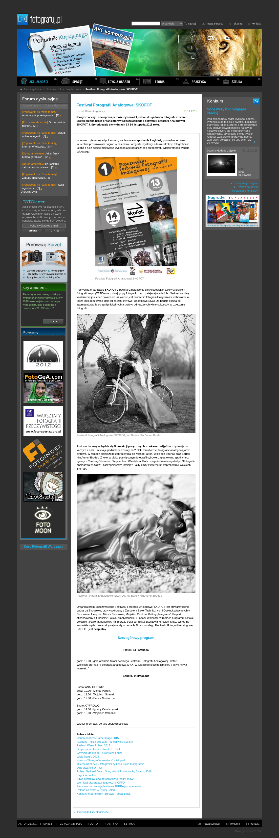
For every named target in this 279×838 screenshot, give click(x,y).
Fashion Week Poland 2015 (93, 745)
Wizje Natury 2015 (88, 756)
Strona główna (30, 89)
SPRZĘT (48, 823)
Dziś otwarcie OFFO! (89, 767)
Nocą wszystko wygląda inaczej (226, 111)
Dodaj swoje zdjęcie (244, 183)
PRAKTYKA (111, 823)
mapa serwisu (215, 23)
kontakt (256, 23)
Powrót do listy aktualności (91, 812)
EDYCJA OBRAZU (71, 823)
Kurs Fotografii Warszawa (43, 546)
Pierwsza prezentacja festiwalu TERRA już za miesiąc (109, 786)
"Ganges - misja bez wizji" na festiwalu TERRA (105, 741)
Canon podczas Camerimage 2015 (98, 737)
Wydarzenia (73, 89)
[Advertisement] (232, 310)
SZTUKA (129, 823)
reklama (237, 23)
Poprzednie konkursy (244, 190)
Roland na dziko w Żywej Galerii (96, 789)
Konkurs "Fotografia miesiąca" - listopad (101, 760)
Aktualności (54, 89)
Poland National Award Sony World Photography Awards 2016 (114, 771)
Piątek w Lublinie (87, 775)
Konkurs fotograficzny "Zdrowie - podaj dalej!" (104, 793)
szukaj (192, 23)
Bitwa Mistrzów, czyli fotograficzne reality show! (105, 778)
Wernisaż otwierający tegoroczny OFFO (101, 782)
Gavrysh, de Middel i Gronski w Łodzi (99, 752)
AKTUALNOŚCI (28, 823)
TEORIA (93, 823)
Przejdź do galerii (246, 186)
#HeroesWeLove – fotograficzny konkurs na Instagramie (111, 763)
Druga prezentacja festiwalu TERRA (98, 749)
